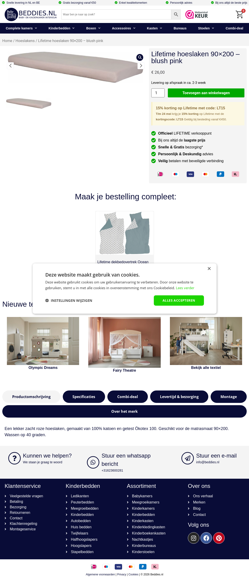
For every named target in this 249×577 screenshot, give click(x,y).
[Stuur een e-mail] (187, 458)
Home (7, 41)
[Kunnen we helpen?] (14, 458)
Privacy (121, 574)
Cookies (133, 574)
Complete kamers (21, 28)
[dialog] (125, 288)
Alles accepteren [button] (179, 300)
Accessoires (123, 28)
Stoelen (206, 28)
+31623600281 (112, 470)
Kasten (154, 28)
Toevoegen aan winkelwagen (206, 93)
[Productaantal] (158, 92)
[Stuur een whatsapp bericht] (93, 462)
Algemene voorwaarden (100, 574)
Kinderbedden (61, 28)
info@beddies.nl (207, 462)
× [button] (209, 269)
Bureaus (180, 28)
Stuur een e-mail (216, 456)
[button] (10, 65)
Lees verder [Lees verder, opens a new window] (185, 288)
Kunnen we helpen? (47, 456)
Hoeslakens (25, 41)
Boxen (93, 28)
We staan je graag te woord (42, 462)
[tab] (31, 396)
